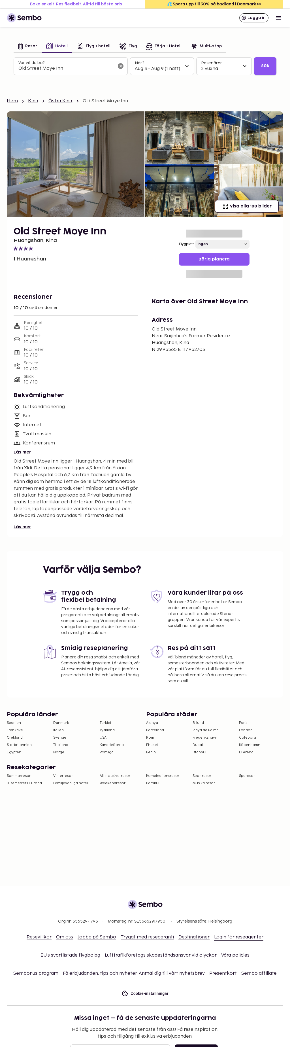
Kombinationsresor (162, 776)
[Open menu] (278, 17)
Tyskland (107, 730)
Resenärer (211, 63)
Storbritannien (19, 745)
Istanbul (199, 752)
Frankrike (15, 730)
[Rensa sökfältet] (120, 66)
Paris (243, 723)
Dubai (198, 745)
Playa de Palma (206, 730)
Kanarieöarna (112, 745)
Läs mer (22, 452)
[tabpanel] (145, 66)
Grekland (15, 738)
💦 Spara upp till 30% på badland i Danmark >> (214, 4)
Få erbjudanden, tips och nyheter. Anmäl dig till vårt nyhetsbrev (134, 973)
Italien (58, 730)
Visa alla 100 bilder (247, 206)
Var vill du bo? (31, 62)
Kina (33, 101)
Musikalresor (204, 783)
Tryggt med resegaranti (147, 937)
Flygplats (186, 244)
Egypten (14, 752)
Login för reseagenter (238, 937)
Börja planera (214, 259)
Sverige (59, 738)
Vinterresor (63, 776)
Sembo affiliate (259, 973)
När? (139, 63)
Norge (58, 752)
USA (103, 738)
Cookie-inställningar (145, 993)
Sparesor (247, 776)
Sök (265, 66)
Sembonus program (35, 973)
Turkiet (105, 723)
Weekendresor (112, 783)
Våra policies (235, 955)
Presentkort (223, 973)
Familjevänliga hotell (71, 783)
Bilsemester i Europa (24, 783)
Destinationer (194, 937)
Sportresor (202, 776)
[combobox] (66, 68)
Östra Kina (60, 101)
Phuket (152, 745)
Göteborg (247, 738)
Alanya (152, 723)
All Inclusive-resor (115, 776)
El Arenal (246, 752)
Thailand (60, 745)
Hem (12, 101)
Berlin (151, 752)
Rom (150, 738)
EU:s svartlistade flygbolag (70, 955)
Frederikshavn (205, 738)
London (246, 730)
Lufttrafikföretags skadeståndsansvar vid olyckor (161, 955)
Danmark (61, 723)
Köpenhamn (249, 745)
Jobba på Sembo (97, 937)
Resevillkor (39, 937)
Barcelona (155, 730)
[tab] (28, 47)
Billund (198, 723)
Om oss (64, 937)
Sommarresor (19, 776)
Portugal (107, 752)
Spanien (14, 723)
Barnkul (152, 783)
